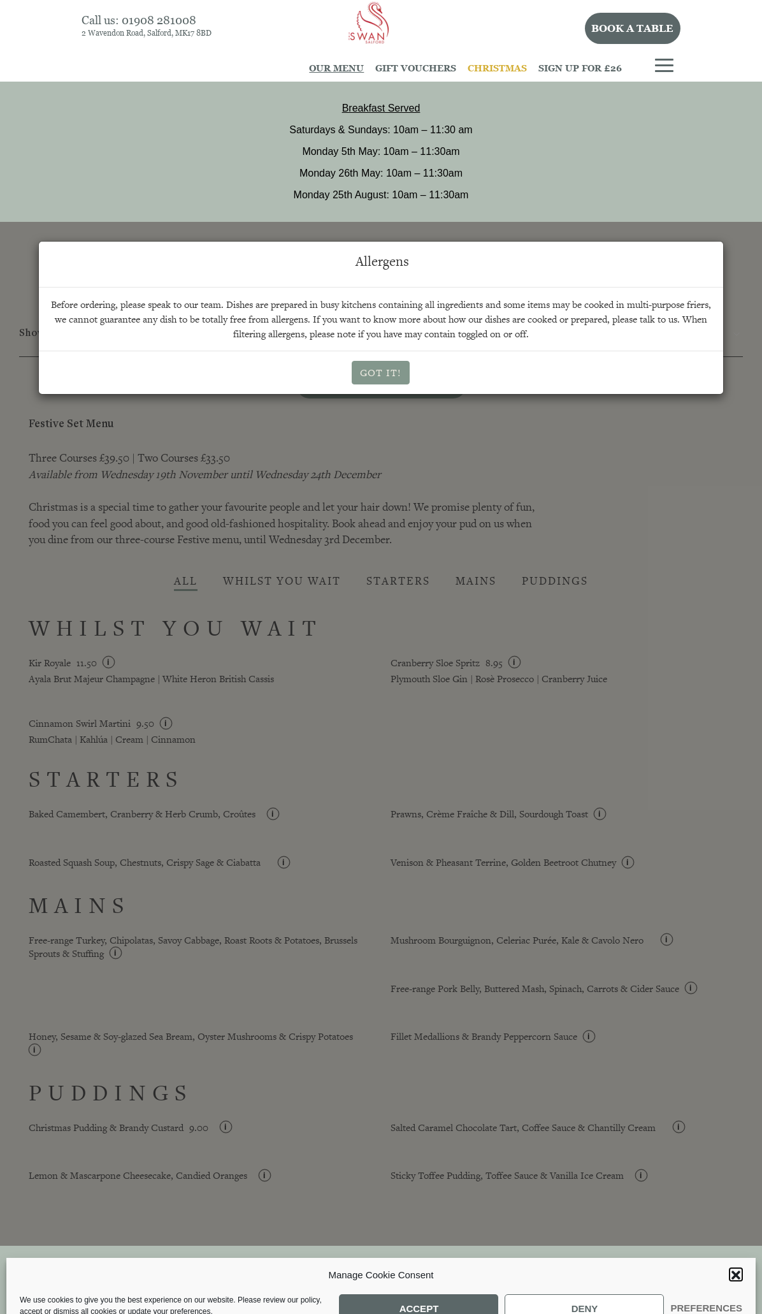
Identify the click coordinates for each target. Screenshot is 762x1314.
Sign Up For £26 (580, 67)
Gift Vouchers (415, 67)
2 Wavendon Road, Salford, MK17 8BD (147, 33)
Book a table (632, 28)
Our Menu (336, 67)
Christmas (497, 67)
